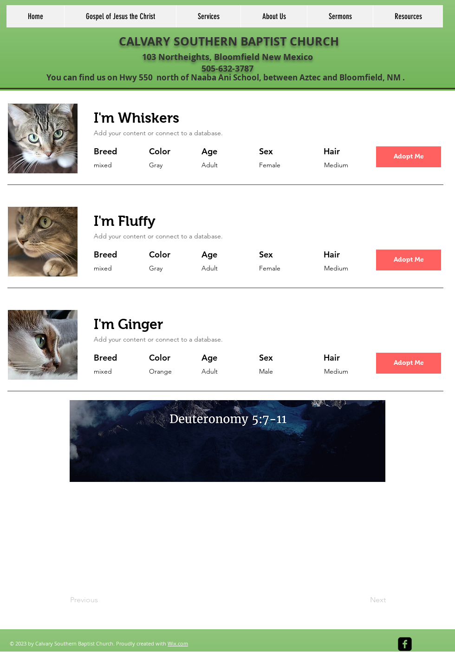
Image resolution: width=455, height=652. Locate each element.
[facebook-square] (405, 644)
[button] (408, 156)
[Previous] (100, 600)
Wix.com (178, 643)
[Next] (362, 600)
